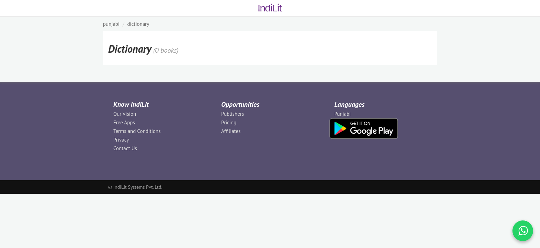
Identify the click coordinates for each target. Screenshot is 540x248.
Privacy (121, 139)
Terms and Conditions (136, 131)
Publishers (232, 114)
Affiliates (230, 131)
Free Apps (124, 122)
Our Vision (124, 114)
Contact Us (125, 148)
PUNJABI (111, 24)
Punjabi (342, 114)
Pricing (228, 122)
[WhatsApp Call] (522, 230)
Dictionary (138, 24)
